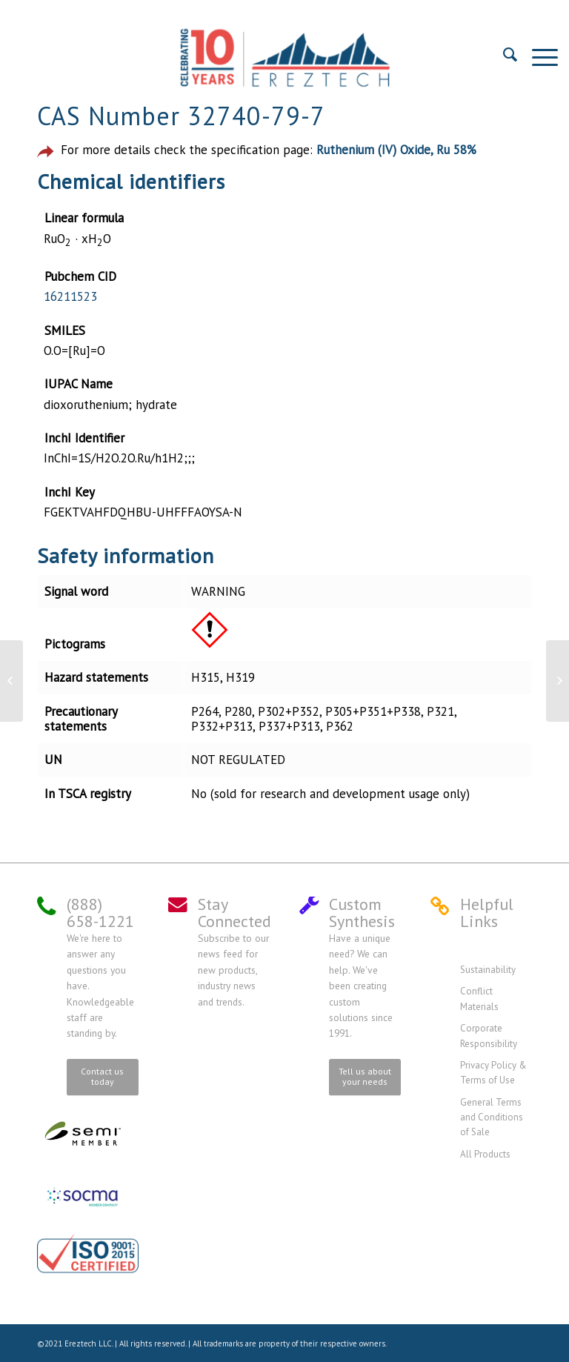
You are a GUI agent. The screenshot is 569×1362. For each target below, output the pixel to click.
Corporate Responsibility (488, 1035)
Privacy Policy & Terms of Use (493, 1072)
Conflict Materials (479, 998)
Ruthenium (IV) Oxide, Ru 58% (396, 150)
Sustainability (488, 969)
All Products (485, 1154)
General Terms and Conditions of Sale (491, 1117)
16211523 (70, 296)
